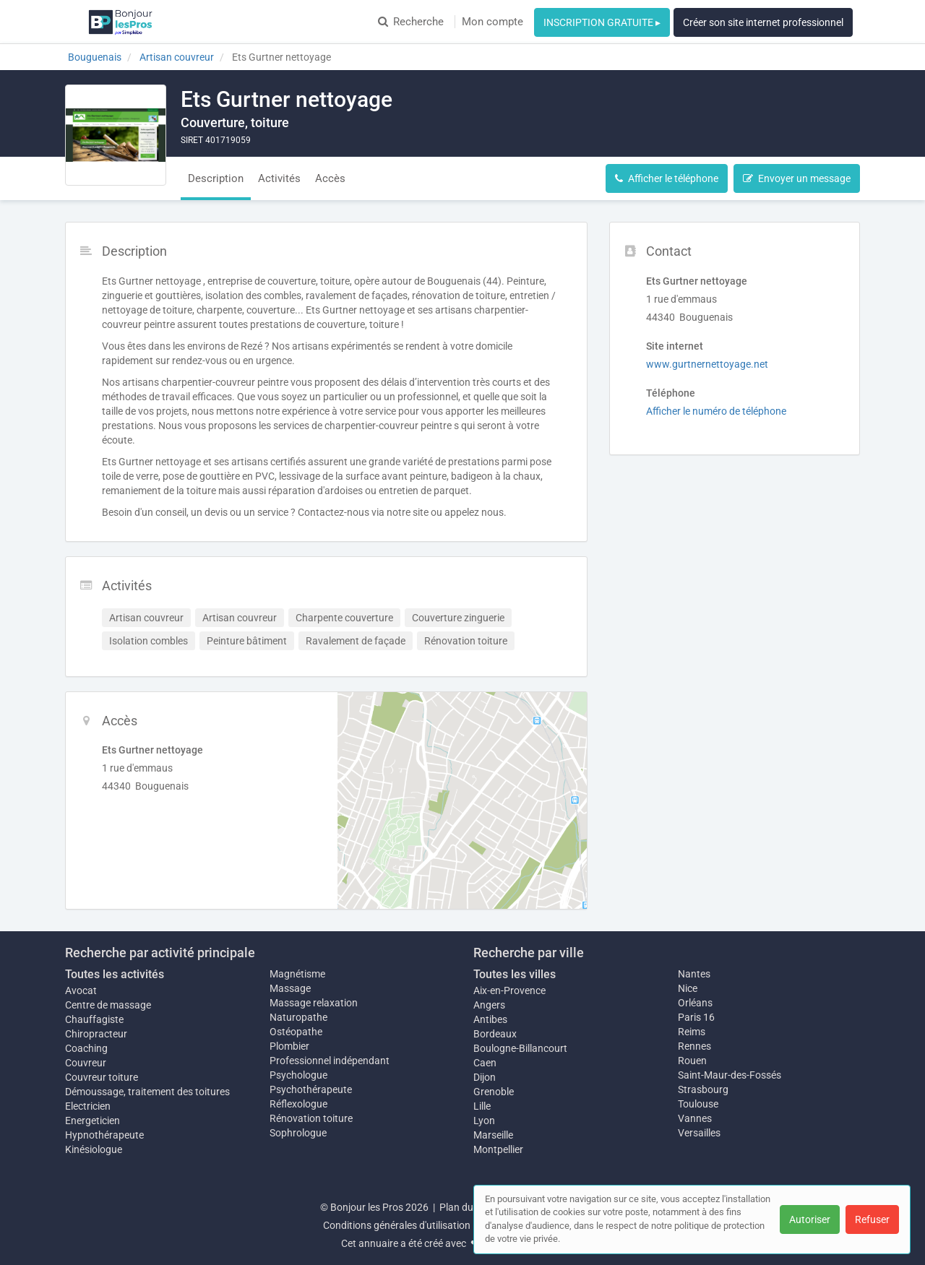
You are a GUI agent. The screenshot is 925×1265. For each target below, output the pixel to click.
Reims (691, 1031)
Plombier (289, 1046)
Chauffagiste (94, 1019)
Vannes (695, 1118)
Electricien (88, 1106)
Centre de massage (108, 1005)
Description (216, 178)
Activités (279, 178)
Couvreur (85, 1062)
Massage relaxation (314, 1003)
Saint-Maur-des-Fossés (729, 1075)
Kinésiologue (93, 1149)
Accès (330, 178)
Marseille (493, 1135)
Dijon (484, 1077)
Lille (482, 1106)
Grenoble (493, 1091)
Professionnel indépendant (330, 1060)
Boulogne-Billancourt (520, 1048)
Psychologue (298, 1075)
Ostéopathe (296, 1031)
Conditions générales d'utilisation (396, 1225)
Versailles (699, 1133)
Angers (489, 1005)
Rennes (694, 1046)
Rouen (692, 1060)
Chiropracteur (96, 1034)
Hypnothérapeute (104, 1135)
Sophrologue (298, 1133)
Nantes (694, 974)
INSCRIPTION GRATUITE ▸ (602, 22)
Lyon (484, 1120)
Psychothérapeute (311, 1089)
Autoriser (809, 1219)
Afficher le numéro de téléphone (716, 411)
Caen (484, 1062)
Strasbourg (703, 1089)
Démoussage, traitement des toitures (147, 1091)
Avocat (81, 990)
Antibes (490, 1019)
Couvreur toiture (101, 1077)
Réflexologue (298, 1104)
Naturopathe (298, 1017)
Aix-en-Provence (509, 990)
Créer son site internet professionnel (763, 22)
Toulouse (698, 1104)
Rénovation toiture (311, 1118)
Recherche (411, 21)
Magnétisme (297, 974)
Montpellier (498, 1149)
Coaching (86, 1048)
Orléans (695, 1003)
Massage (290, 988)
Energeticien (92, 1120)
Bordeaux (495, 1034)
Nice (687, 988)
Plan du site (465, 1207)
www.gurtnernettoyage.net (707, 364)
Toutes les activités (114, 974)
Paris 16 (696, 1017)
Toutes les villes (514, 974)
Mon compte (492, 21)
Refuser (872, 1219)
